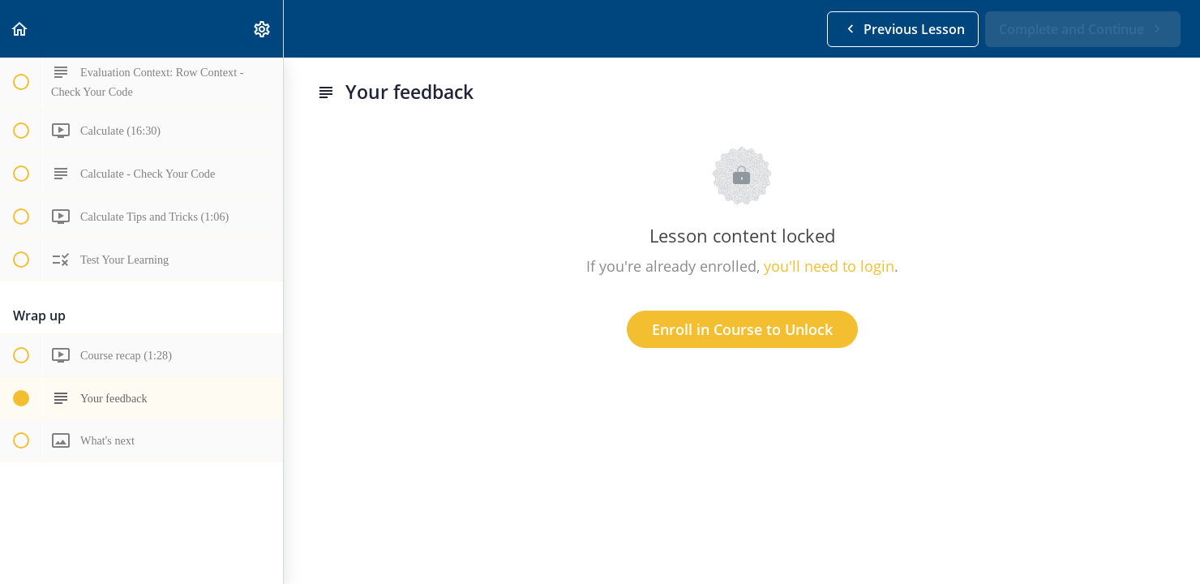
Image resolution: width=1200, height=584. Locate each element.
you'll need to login (829, 266)
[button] (20, 29)
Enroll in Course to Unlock (742, 329)
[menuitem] (262, 29)
